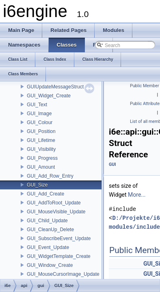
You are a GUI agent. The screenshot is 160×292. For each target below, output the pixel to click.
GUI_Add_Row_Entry (50, 176)
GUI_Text (37, 104)
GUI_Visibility (41, 149)
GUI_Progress (42, 158)
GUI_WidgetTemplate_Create (59, 256)
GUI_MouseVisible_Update (56, 212)
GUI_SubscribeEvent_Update (59, 238)
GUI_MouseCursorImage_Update (63, 274)
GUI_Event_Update (48, 247)
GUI (112, 164)
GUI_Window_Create (50, 265)
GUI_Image (39, 113)
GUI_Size (37, 185)
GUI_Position (41, 131)
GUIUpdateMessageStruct (55, 87)
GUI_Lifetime (41, 140)
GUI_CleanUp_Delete (50, 229)
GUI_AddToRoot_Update (54, 203)
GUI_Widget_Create (49, 96)
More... (136, 194)
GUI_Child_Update (47, 220)
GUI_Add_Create (45, 194)
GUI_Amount (41, 167)
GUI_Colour (39, 122)
